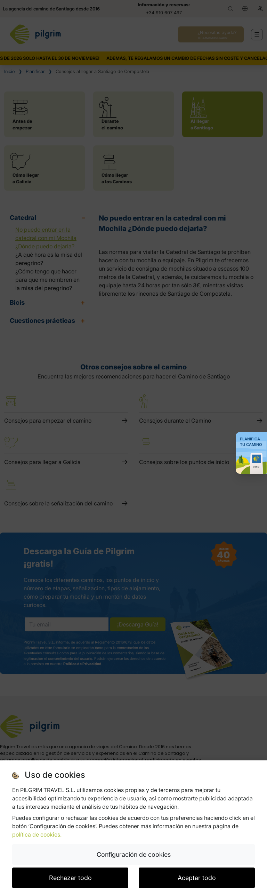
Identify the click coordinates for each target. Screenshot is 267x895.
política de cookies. (37, 834)
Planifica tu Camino (251, 442)
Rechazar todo (70, 877)
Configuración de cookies (134, 854)
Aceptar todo (197, 877)
